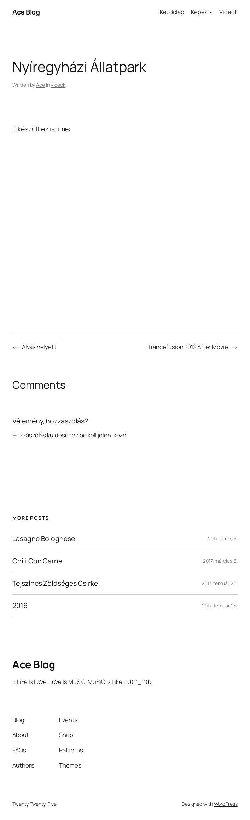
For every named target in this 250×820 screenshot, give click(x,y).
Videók (58, 85)
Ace (40, 85)
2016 (20, 606)
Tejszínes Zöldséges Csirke (55, 583)
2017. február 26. (219, 583)
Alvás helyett (39, 347)
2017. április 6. (222, 538)
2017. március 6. (220, 560)
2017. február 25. (219, 605)
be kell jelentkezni (104, 435)
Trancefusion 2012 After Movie (188, 347)
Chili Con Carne (37, 561)
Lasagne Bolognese (43, 539)
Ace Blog (26, 12)
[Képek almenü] (211, 12)
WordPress (226, 804)
